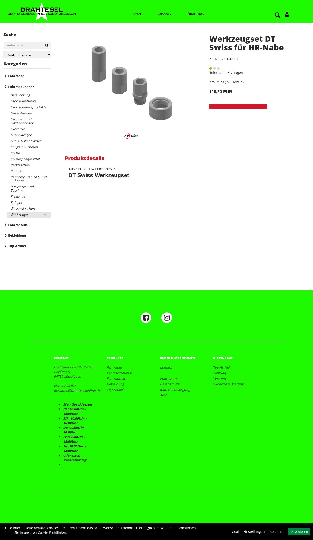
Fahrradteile (18, 225)
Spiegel (16, 202)
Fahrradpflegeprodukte (28, 107)
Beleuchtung (20, 95)
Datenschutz (169, 384)
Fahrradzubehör (21, 87)
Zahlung (219, 373)
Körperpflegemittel (25, 159)
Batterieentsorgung (175, 389)
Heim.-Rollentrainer (25, 141)
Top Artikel (17, 246)
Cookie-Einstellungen (248, 531)
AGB (163, 395)
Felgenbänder (21, 113)
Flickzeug (17, 129)
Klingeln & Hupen (24, 147)
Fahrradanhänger (24, 101)
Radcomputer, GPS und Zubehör (28, 179)
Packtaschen (20, 165)
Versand (219, 378)
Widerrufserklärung (228, 384)
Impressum (168, 378)
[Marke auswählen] (27, 54)
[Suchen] (47, 45)
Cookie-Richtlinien (52, 532)
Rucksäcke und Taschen (22, 189)
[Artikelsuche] (277, 15)
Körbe (15, 153)
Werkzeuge (19, 214)
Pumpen (16, 171)
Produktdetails (84, 157)
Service (164, 14)
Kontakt (166, 367)
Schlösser (17, 196)
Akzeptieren (299, 531)
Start (137, 14)
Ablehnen (277, 531)
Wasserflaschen (22, 208)
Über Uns (196, 14)
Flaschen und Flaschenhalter (21, 121)
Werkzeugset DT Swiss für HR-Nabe (246, 43)
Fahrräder (16, 76)
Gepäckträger (20, 135)
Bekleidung (17, 235)
